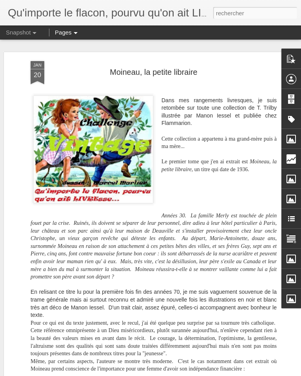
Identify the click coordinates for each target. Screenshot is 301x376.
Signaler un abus (205, 371)
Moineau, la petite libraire (153, 43)
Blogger (178, 371)
